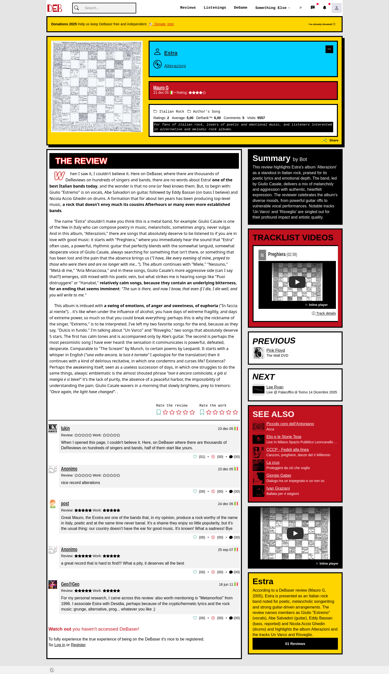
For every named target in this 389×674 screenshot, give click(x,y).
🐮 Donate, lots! (161, 24)
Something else (271, 7)
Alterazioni (181, 65)
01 (262, 255)
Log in (59, 644)
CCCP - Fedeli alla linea (287, 450)
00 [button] (220, 457)
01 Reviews (295, 644)
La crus (272, 463)
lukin (65, 428)
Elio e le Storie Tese (283, 437)
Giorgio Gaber (279, 476)
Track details (324, 314)
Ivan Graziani (278, 488)
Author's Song (204, 111)
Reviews (188, 7)
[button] (301, 8)
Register (78, 644)
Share (330, 140)
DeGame (240, 7)
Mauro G (161, 88)
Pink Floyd (275, 350)
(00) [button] (234, 456)
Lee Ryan (275, 387)
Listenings (215, 7)
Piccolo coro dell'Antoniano (290, 424)
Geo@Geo (70, 583)
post (65, 503)
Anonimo (69, 468)
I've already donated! (322, 24)
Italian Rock (169, 111)
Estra (174, 52)
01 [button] (202, 457)
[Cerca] (104, 8)
